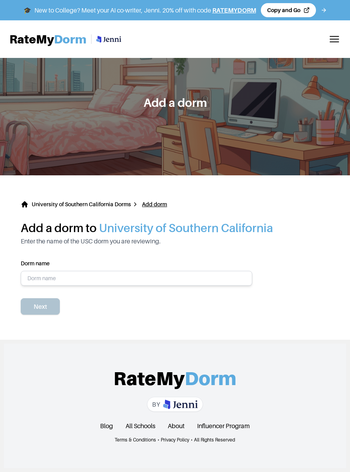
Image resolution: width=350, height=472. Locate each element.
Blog (106, 426)
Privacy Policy (175, 440)
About (176, 426)
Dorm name (136, 273)
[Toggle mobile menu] (334, 39)
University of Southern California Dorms (81, 204)
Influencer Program (223, 426)
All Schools (140, 426)
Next (40, 306)
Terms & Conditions (135, 440)
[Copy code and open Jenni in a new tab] (288, 10)
